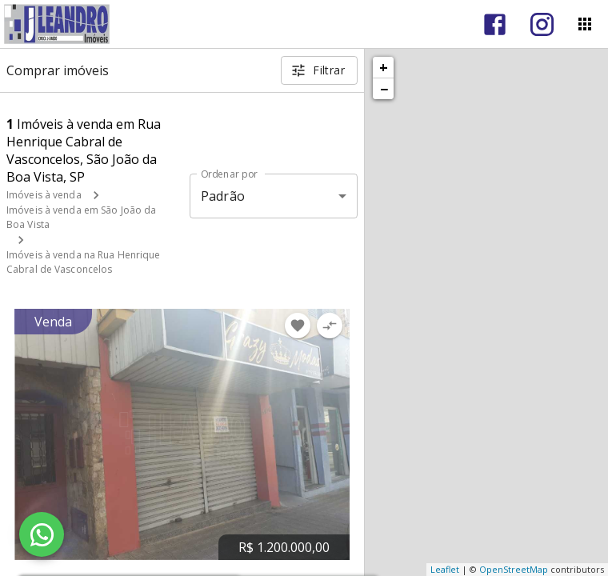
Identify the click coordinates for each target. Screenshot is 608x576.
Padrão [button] (223, 196)
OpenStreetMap (513, 569)
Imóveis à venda (44, 195)
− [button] (384, 88)
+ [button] (383, 67)
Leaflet (444, 569)
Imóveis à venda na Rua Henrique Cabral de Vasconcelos (83, 262)
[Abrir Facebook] (495, 24)
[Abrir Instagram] (542, 24)
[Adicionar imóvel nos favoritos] (297, 325)
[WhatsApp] (41, 534)
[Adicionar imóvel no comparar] (329, 325)
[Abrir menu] (585, 24)
